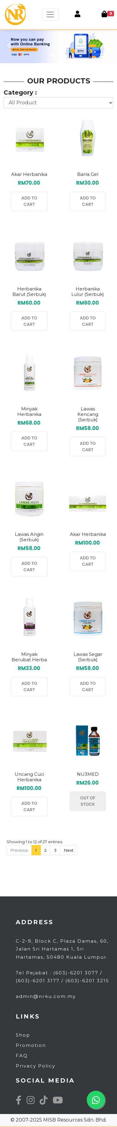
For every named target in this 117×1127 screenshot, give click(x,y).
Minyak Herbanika (29, 411)
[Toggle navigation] (50, 14)
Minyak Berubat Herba (29, 656)
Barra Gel (87, 174)
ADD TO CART (29, 201)
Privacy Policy (35, 1066)
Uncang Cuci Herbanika (29, 776)
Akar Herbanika (29, 174)
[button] (9, 45)
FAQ (22, 1055)
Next (68, 850)
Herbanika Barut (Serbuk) (29, 291)
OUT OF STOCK (88, 801)
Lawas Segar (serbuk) (87, 656)
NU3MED (88, 774)
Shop (23, 1035)
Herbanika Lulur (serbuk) (87, 291)
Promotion (31, 1045)
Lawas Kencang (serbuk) (87, 414)
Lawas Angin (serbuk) (29, 536)
